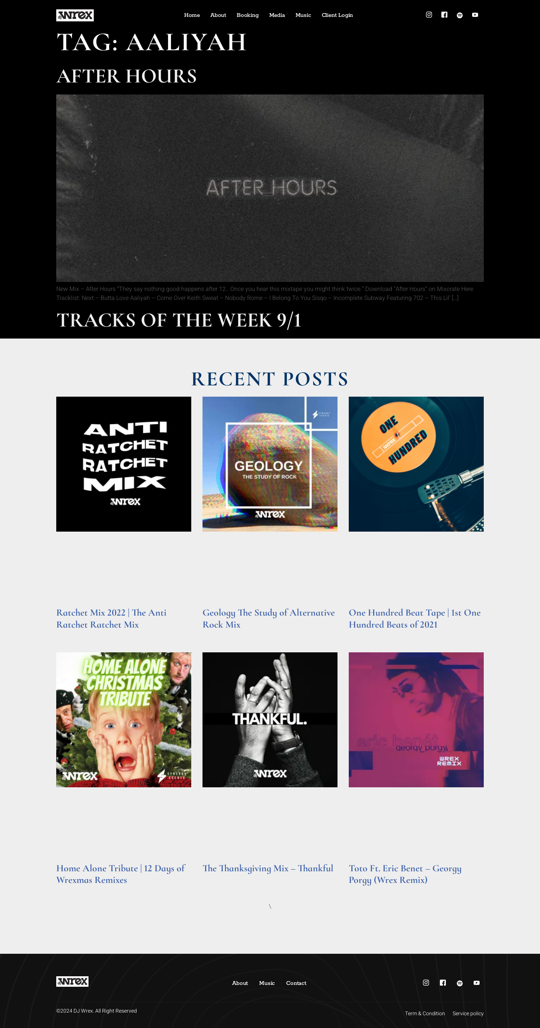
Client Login (337, 15)
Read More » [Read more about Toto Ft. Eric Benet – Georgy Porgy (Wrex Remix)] (363, 890)
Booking (248, 15)
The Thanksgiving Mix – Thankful (267, 868)
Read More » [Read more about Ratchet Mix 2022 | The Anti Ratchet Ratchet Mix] (70, 635)
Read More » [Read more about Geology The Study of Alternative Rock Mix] (216, 635)
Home (192, 15)
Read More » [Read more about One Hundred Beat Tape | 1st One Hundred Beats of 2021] (363, 635)
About (218, 15)
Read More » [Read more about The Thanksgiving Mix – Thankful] (216, 879)
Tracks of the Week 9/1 (179, 320)
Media (277, 15)
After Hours (126, 75)
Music (303, 15)
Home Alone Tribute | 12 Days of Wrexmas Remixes (120, 874)
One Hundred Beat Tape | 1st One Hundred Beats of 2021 (415, 618)
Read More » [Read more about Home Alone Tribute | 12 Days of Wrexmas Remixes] (70, 890)
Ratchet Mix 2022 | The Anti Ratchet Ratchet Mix (111, 618)
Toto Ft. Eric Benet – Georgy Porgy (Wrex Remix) (405, 874)
